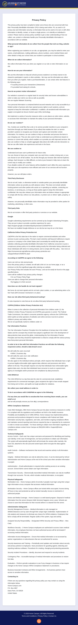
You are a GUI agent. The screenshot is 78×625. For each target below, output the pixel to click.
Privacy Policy (42, 616)
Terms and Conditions (29, 616)
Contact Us (52, 616)
